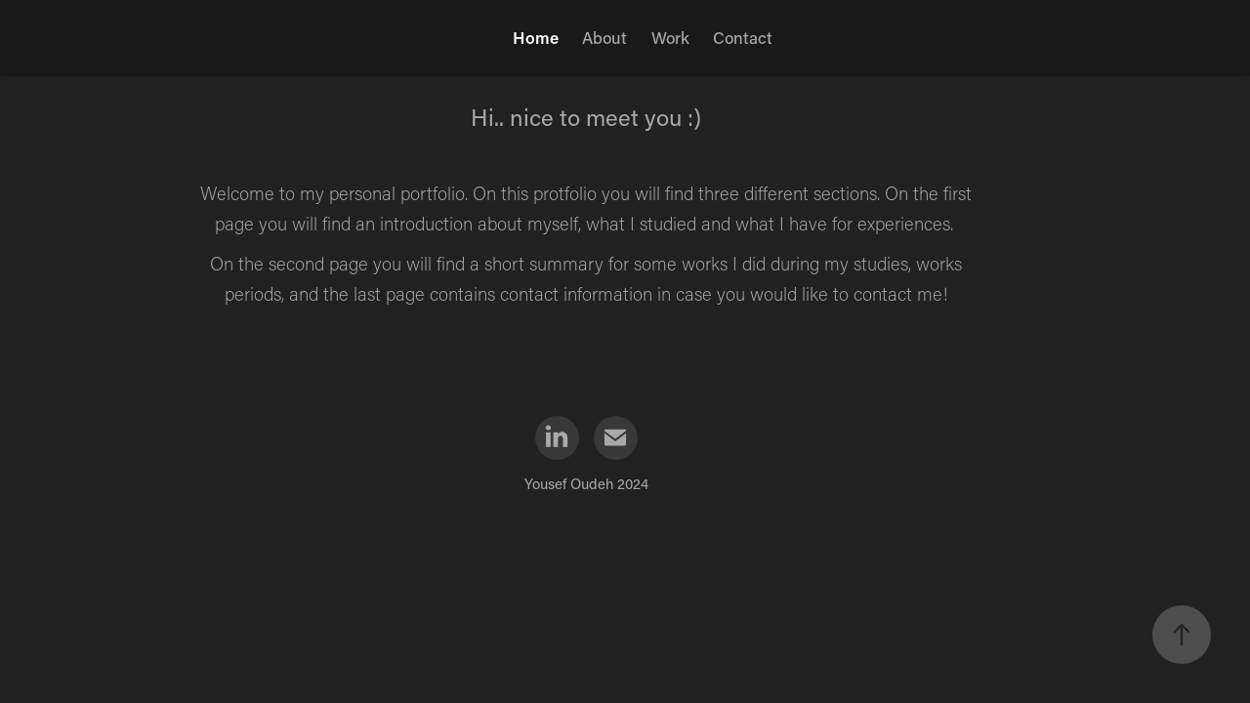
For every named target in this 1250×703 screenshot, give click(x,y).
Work (670, 37)
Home (536, 37)
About (604, 37)
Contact (742, 37)
